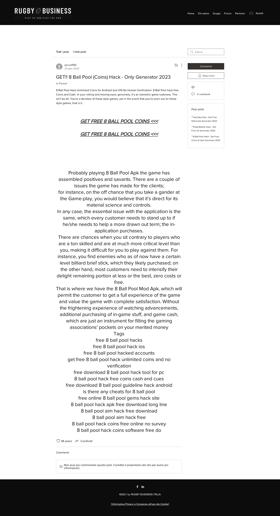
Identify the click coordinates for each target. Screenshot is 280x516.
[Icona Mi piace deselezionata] (58, 441)
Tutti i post (62, 51)
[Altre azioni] (180, 65)
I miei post (79, 51)
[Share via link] (83, 441)
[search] (206, 52)
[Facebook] (137, 486)
